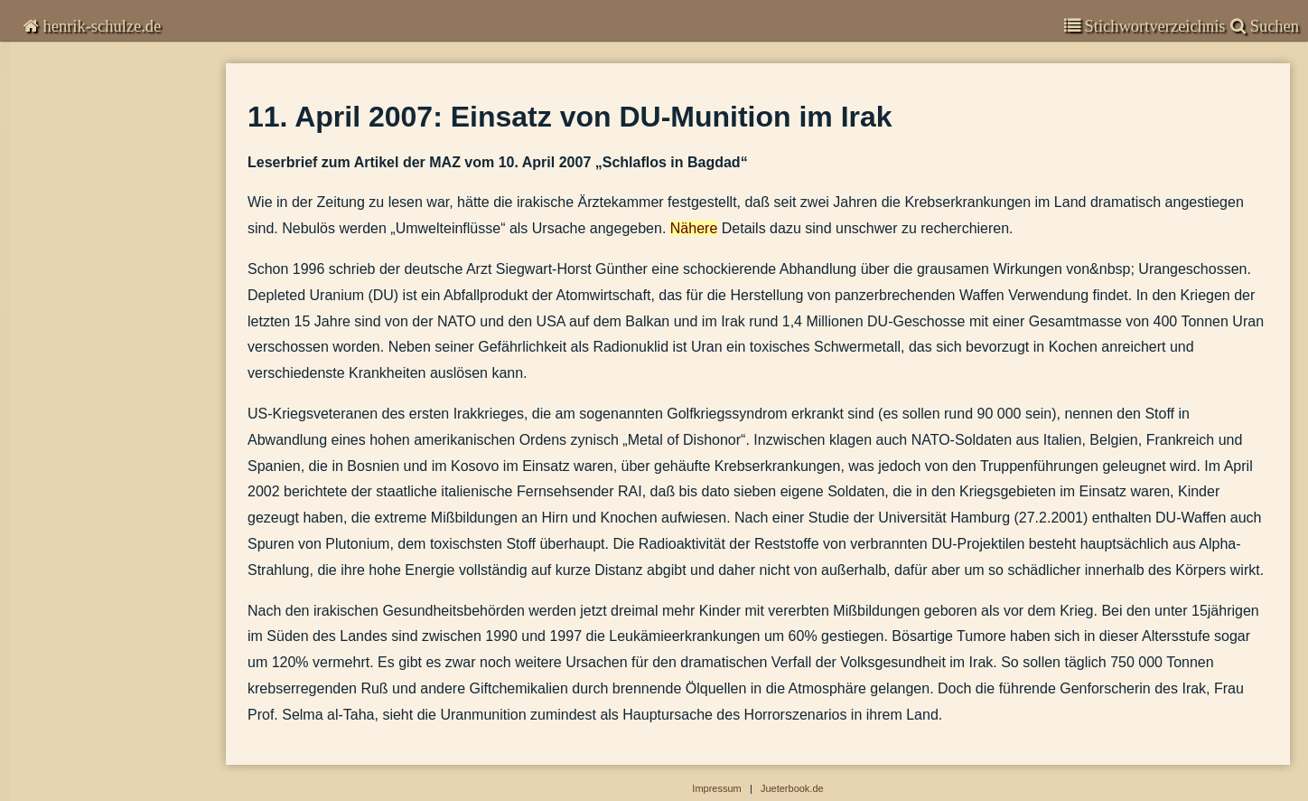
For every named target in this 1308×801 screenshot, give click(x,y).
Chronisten (61, 72)
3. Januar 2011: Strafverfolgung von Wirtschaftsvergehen (120, 160)
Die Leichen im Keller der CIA (97, 291)
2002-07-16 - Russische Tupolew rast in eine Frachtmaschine (120, 527)
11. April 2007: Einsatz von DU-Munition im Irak (120, 318)
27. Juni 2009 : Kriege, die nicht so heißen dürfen (120, 186)
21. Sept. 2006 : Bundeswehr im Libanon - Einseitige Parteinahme (120, 396)
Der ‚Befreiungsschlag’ (79, 265)
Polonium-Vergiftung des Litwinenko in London (120, 370)
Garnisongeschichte (90, 679)
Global (44, 134)
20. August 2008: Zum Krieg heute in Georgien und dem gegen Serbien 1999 (120, 239)
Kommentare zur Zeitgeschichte (125, 108)
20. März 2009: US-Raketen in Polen (116, 213)
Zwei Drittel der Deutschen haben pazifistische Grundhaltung (120, 344)
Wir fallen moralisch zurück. (92, 449)
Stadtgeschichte (77, 750)
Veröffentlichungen (85, 714)
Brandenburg (61, 634)
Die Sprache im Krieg (76, 501)
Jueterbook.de (792, 788)
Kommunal (55, 599)
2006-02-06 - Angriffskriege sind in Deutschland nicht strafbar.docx (120, 422)
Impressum (58, 785)
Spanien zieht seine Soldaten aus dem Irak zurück (120, 475)
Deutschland (60, 563)
